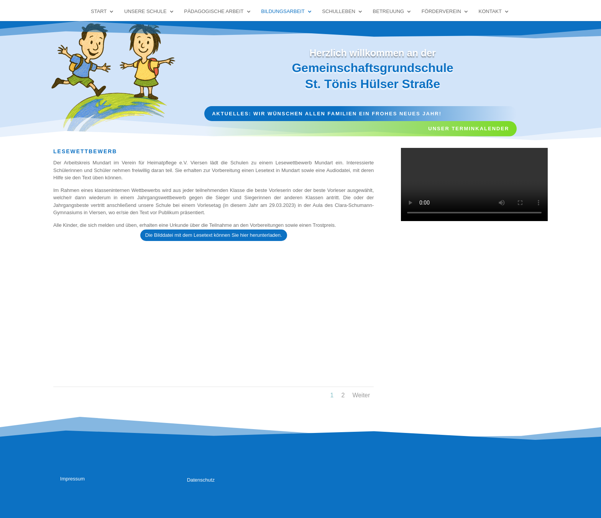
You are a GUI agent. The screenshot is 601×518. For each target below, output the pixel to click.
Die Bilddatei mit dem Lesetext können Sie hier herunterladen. (213, 235)
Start (99, 11)
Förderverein (441, 11)
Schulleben (338, 11)
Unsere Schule (145, 11)
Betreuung (388, 11)
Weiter (361, 395)
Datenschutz (201, 480)
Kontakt (490, 11)
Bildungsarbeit (282, 11)
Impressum (72, 479)
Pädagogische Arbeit (213, 11)
